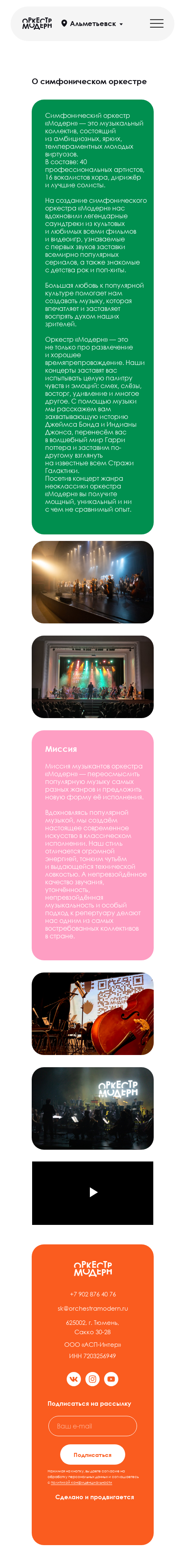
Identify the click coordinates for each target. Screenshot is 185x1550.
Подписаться (92, 1454)
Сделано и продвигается (94, 1496)
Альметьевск (93, 23)
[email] (92, 1426)
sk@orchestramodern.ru (93, 1308)
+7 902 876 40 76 (93, 1294)
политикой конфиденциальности (81, 1482)
